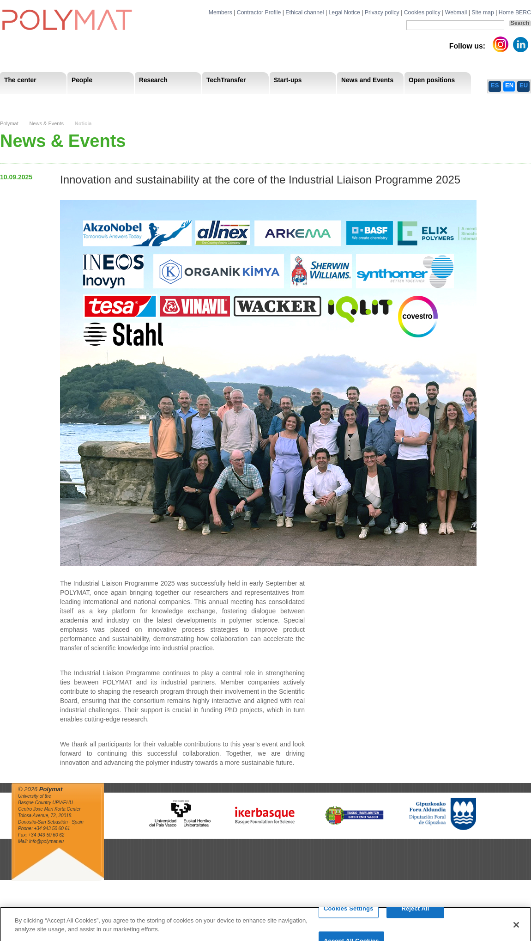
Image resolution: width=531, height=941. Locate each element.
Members (220, 12)
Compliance (247, 101)
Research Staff (25, 101)
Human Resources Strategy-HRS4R (325, 101)
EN (509, 85)
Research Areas (26, 101)
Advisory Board (148, 101)
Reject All (415, 918)
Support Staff (75, 101)
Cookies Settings (349, 918)
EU (523, 85)
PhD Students (209, 101)
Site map (482, 12)
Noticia (83, 123)
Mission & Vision (27, 101)
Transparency (200, 101)
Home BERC (515, 12)
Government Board (88, 101)
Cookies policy (422, 12)
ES (495, 85)
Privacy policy (382, 12)
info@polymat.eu (46, 841)
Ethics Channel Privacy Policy (429, 101)
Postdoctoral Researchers (141, 101)
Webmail (456, 12)
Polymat (9, 123)
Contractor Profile (259, 12)
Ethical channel (304, 12)
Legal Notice (344, 12)
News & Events (46, 123)
